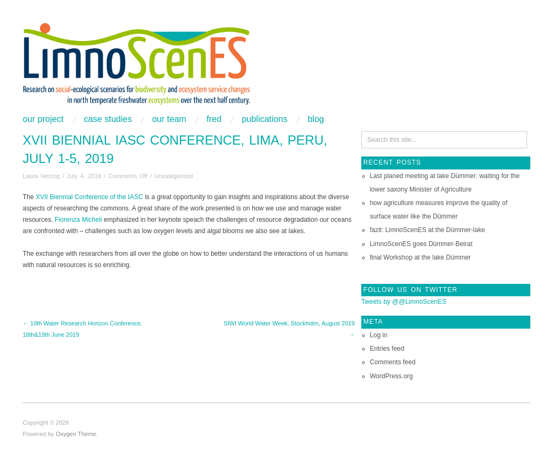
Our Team (169, 119)
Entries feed (387, 348)
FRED (213, 119)
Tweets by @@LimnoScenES (404, 301)
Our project (43, 119)
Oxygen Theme (76, 434)
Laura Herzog (41, 176)
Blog (316, 119)
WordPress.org (391, 376)
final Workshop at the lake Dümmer (420, 257)
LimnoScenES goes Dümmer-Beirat (421, 244)
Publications (265, 119)
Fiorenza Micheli (78, 219)
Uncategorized (173, 176)
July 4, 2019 (84, 176)
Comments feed (393, 362)
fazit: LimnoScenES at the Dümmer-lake (427, 230)
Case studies (108, 119)
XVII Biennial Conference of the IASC (89, 197)
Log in (379, 335)
